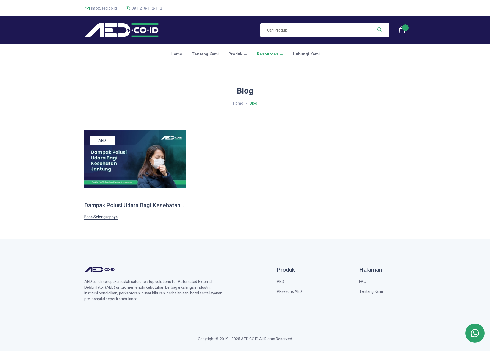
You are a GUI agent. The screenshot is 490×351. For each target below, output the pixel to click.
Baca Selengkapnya (101, 217)
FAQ (362, 282)
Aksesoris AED (289, 291)
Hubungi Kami (306, 54)
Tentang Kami (205, 54)
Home (176, 54)
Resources (267, 54)
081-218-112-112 (143, 8)
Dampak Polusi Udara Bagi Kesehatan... (134, 205)
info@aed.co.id (100, 8)
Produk (235, 54)
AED (102, 141)
